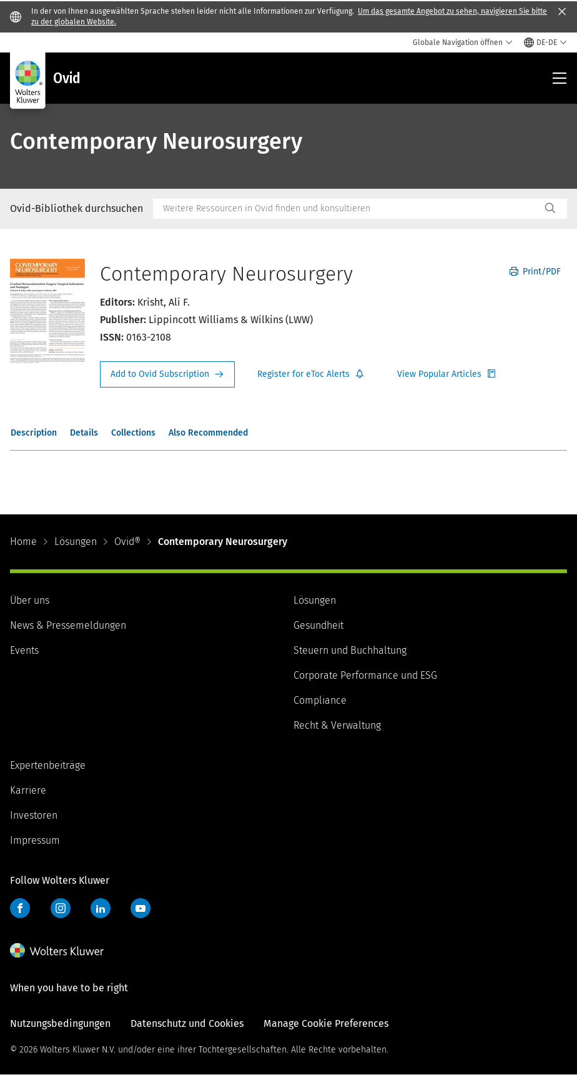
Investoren (33, 815)
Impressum (35, 840)
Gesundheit (318, 625)
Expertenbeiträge (48, 765)
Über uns (29, 600)
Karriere (28, 790)
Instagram (61, 908)
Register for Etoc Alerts (311, 374)
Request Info (167, 374)
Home (23, 542)
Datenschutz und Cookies (187, 1023)
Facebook (20, 908)
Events (24, 650)
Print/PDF (535, 271)
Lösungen (75, 542)
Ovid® (127, 542)
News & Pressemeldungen (68, 625)
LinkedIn (101, 908)
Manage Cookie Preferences (326, 1023)
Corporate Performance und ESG (365, 675)
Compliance (320, 700)
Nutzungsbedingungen (60, 1023)
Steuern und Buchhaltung (350, 650)
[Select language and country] (545, 42)
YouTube (140, 908)
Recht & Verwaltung (337, 725)
